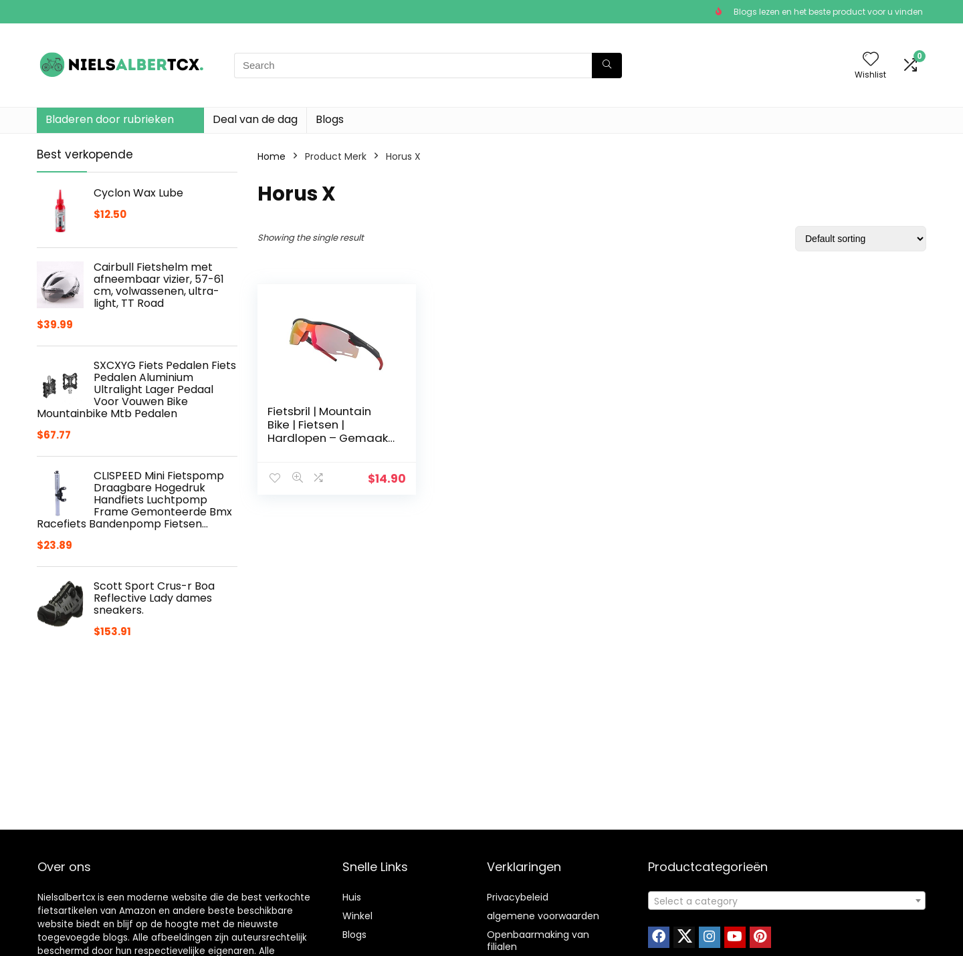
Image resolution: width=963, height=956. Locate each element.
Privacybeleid (517, 897)
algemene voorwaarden (543, 916)
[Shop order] (860, 238)
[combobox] (787, 900)
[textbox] (787, 901)
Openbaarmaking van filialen (538, 940)
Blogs (330, 119)
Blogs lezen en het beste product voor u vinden (828, 11)
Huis (351, 897)
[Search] (607, 65)
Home (271, 156)
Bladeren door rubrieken (109, 119)
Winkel (357, 916)
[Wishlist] (871, 60)
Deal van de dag (255, 119)
